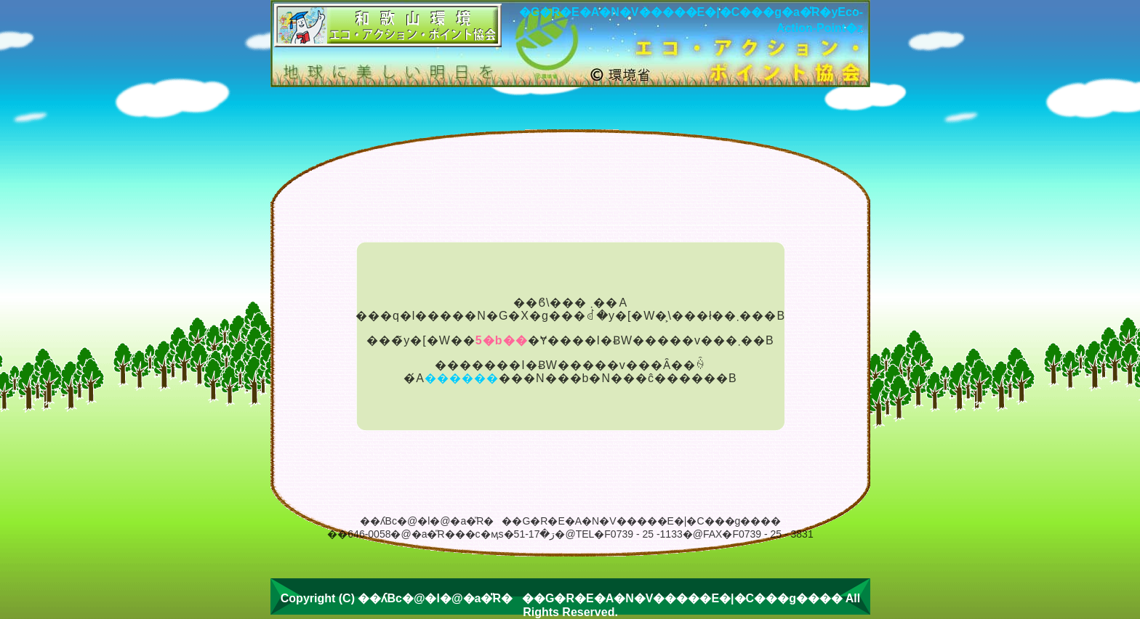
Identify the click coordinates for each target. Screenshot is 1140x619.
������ (462, 378)
